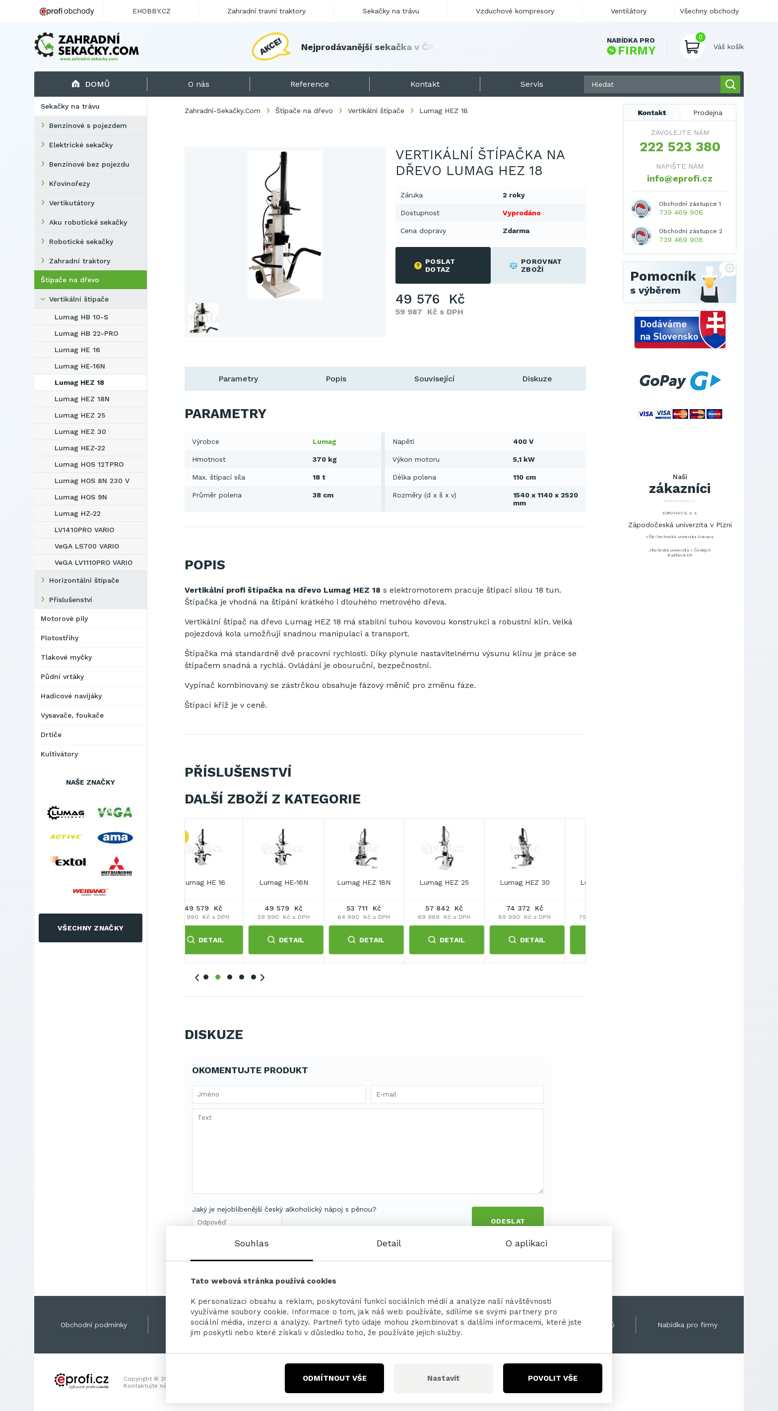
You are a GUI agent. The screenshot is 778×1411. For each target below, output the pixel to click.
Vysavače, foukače (72, 715)
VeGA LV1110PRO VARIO (93, 562)
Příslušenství (70, 600)
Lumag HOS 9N (81, 497)
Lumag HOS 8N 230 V (92, 481)
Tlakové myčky (66, 657)
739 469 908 (681, 240)
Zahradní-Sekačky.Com (222, 111)
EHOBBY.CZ (151, 11)
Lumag (324, 441)
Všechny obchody (709, 11)
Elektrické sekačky (81, 145)
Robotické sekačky (81, 241)
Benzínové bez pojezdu (89, 164)
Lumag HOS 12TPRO (89, 464)
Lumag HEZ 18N (82, 399)
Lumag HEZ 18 (79, 382)
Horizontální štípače (84, 580)
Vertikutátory (71, 203)
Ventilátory (629, 11)
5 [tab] (253, 977)
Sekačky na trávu (70, 106)
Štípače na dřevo (70, 280)
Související (434, 378)
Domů (90, 84)
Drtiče (51, 734)
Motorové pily (64, 618)
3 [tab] (229, 977)
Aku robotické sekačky (88, 222)
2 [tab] (217, 977)
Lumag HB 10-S (81, 317)
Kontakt (652, 113)
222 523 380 (680, 147)
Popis (335, 378)
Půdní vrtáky (62, 676)
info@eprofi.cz (680, 178)
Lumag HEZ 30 (80, 431)
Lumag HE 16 (77, 350)
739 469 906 (681, 212)
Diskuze (537, 378)
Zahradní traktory (79, 261)
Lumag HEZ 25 (80, 415)
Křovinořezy (69, 183)
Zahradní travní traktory (266, 11)
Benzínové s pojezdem (88, 125)
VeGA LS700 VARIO (87, 546)
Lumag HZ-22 (78, 513)
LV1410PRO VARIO (84, 530)
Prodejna (707, 113)
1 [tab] (205, 977)
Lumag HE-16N (80, 366)
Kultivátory (59, 754)
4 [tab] (241, 977)
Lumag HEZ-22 (80, 448)
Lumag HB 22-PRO (86, 333)
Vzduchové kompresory (515, 11)
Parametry (238, 378)
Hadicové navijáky (71, 696)
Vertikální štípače (79, 299)
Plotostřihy (59, 638)
